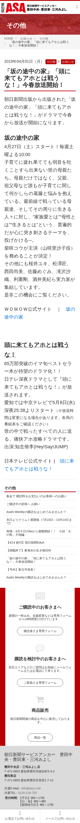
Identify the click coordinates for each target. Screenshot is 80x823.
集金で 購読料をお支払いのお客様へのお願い (36, 496)
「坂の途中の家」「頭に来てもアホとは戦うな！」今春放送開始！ (36, 560)
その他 (43, 38)
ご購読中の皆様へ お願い (23, 504)
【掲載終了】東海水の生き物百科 (28, 550)
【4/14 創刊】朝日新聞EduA (25, 542)
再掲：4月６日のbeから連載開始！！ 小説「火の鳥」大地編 (38, 533)
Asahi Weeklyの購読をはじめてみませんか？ (36, 512)
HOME (8, 38)
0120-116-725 (27, 793)
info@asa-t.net (31, 788)
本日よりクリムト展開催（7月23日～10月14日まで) (39, 521)
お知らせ (26, 38)
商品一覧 (40, 737)
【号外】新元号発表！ (21, 569)
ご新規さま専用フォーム (40, 682)
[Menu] (77, 7)
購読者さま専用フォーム (40, 631)
